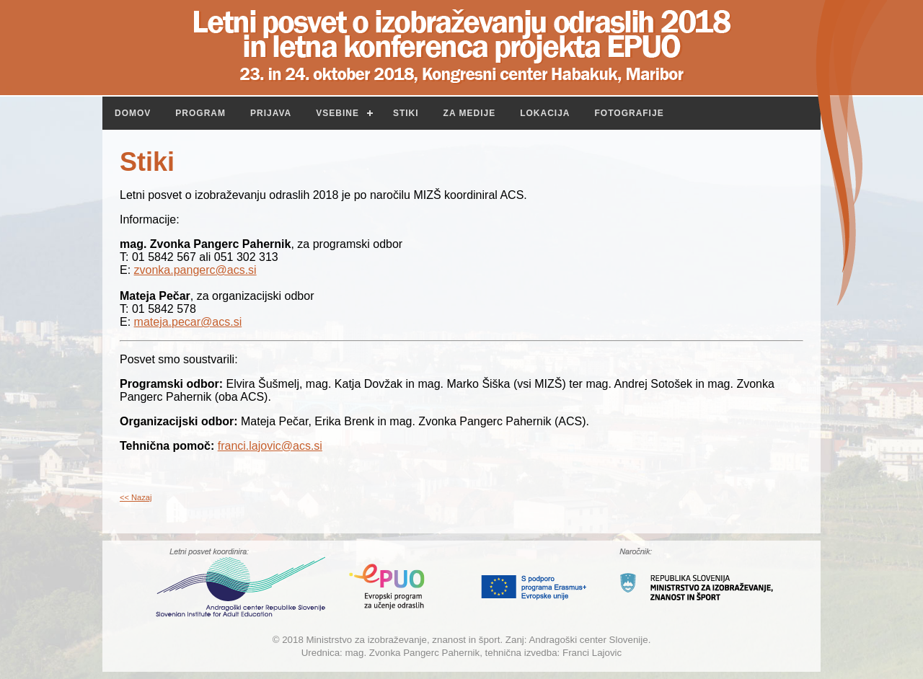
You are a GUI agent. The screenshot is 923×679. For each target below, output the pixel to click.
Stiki (406, 113)
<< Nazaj (135, 497)
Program (200, 113)
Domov (133, 113)
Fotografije (629, 113)
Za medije (469, 113)
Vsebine (337, 113)
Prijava (270, 113)
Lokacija (545, 113)
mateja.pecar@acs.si (188, 322)
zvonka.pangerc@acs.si (195, 270)
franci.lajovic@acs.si (270, 446)
